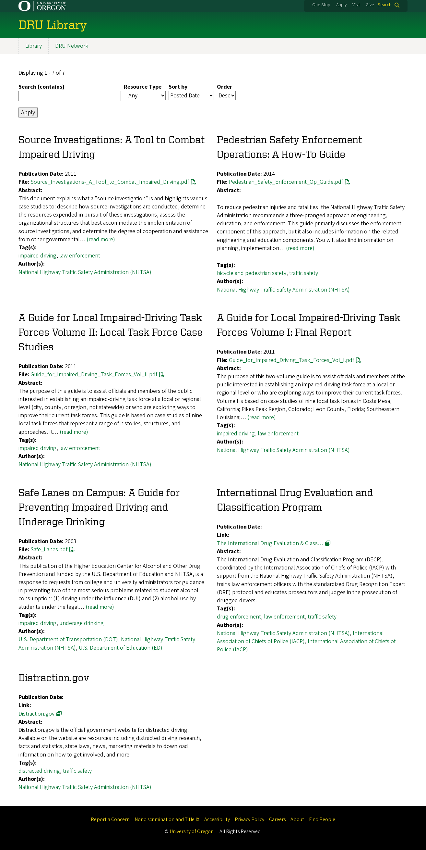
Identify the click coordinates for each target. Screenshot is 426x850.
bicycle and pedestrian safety (251, 273)
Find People (322, 819)
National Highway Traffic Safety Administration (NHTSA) (84, 272)
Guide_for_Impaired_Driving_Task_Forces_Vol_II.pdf (93, 375)
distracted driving (39, 771)
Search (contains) (41, 87)
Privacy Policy (249, 819)
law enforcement (79, 256)
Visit (356, 5)
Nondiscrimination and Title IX (167, 819)
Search (384, 5)
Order (224, 87)
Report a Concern (110, 819)
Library (33, 46)
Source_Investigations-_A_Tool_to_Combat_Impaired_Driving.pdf (109, 182)
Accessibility (217, 819)
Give (370, 5)
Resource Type (142, 87)
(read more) (101, 239)
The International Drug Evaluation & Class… (270, 543)
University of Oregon (192, 831)
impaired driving (37, 256)
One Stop (321, 5)
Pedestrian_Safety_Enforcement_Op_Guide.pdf (286, 182)
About (297, 819)
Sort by (178, 87)
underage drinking (81, 623)
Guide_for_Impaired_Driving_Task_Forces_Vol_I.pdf (291, 360)
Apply (341, 5)
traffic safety (303, 273)
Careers (277, 819)
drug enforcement (239, 617)
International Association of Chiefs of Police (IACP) (300, 637)
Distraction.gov (36, 714)
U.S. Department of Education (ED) (120, 648)
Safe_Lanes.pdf (48, 550)
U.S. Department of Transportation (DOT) (68, 640)
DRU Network (71, 46)
